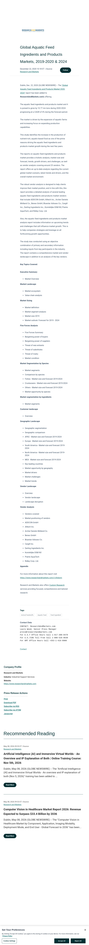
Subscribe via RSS (11, 706)
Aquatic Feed (42, 615)
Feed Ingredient (56, 615)
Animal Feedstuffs (27, 615)
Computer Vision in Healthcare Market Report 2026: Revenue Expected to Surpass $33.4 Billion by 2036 (42, 812)
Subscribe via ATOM (12, 710)
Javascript (8, 714)
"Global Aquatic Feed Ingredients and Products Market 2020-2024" (44, 89)
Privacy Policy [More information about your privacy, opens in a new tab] (7, 940)
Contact (23, 649)
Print (6, 699)
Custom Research (57, 585)
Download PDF (10, 703)
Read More (10, 785)
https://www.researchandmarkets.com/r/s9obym (41, 578)
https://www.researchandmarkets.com (20, 684)
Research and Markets (29, 72)
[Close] (85, 934)
